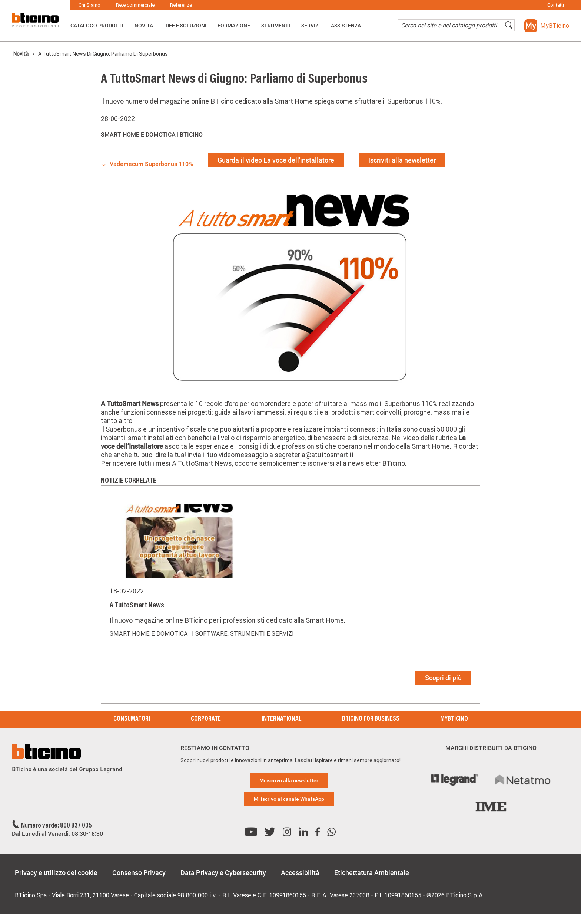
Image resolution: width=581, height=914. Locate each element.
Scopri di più (443, 678)
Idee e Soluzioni (185, 25)
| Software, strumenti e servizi (243, 633)
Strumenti (275, 25)
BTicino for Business (370, 719)
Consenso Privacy (139, 873)
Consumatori (131, 719)
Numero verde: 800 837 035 (56, 826)
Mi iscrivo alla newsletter (288, 780)
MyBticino (454, 719)
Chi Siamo (89, 5)
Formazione (234, 25)
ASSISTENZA (346, 25)
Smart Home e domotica (150, 633)
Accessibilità (300, 873)
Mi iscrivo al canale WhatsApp (289, 799)
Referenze (181, 5)
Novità (144, 25)
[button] (546, 25)
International (281, 719)
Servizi (310, 25)
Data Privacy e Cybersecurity (223, 873)
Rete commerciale (135, 5)
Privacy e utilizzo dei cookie (56, 873)
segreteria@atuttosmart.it (314, 455)
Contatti (555, 5)
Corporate (206, 719)
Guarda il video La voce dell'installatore (276, 160)
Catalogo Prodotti (96, 25)
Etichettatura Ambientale (371, 873)
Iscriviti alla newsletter (402, 160)
